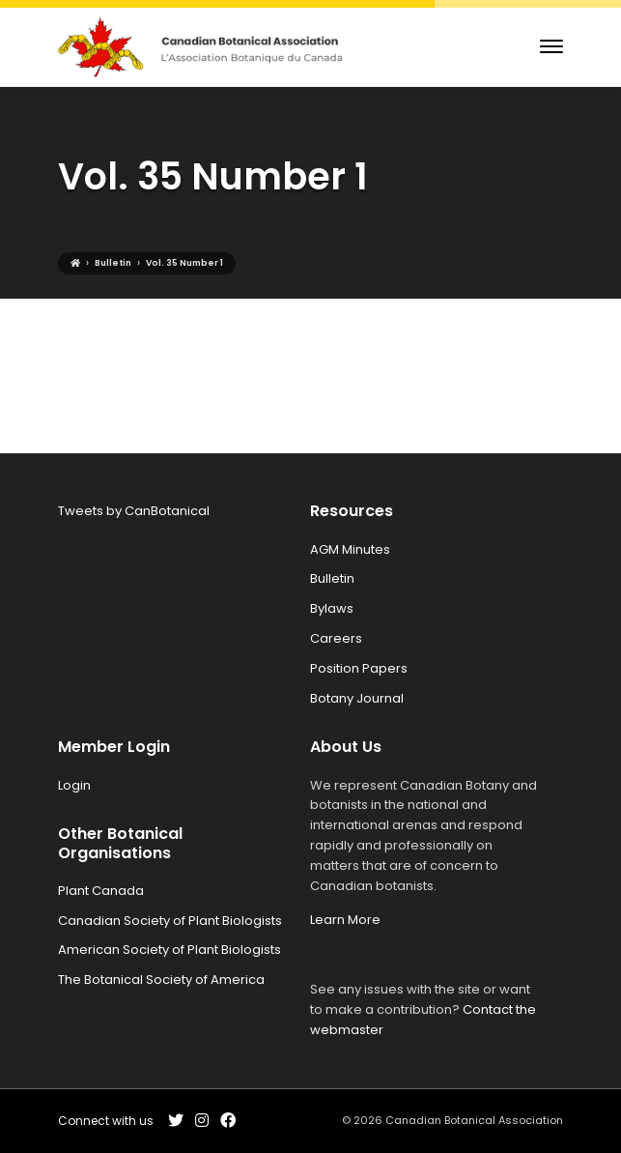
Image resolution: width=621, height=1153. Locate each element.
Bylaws (331, 608)
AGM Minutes (350, 549)
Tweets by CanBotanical (134, 511)
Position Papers (359, 668)
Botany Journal (357, 698)
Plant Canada (101, 890)
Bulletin (332, 578)
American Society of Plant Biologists (169, 949)
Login (74, 785)
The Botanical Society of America (161, 979)
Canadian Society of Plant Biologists (170, 920)
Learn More (345, 919)
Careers (336, 638)
